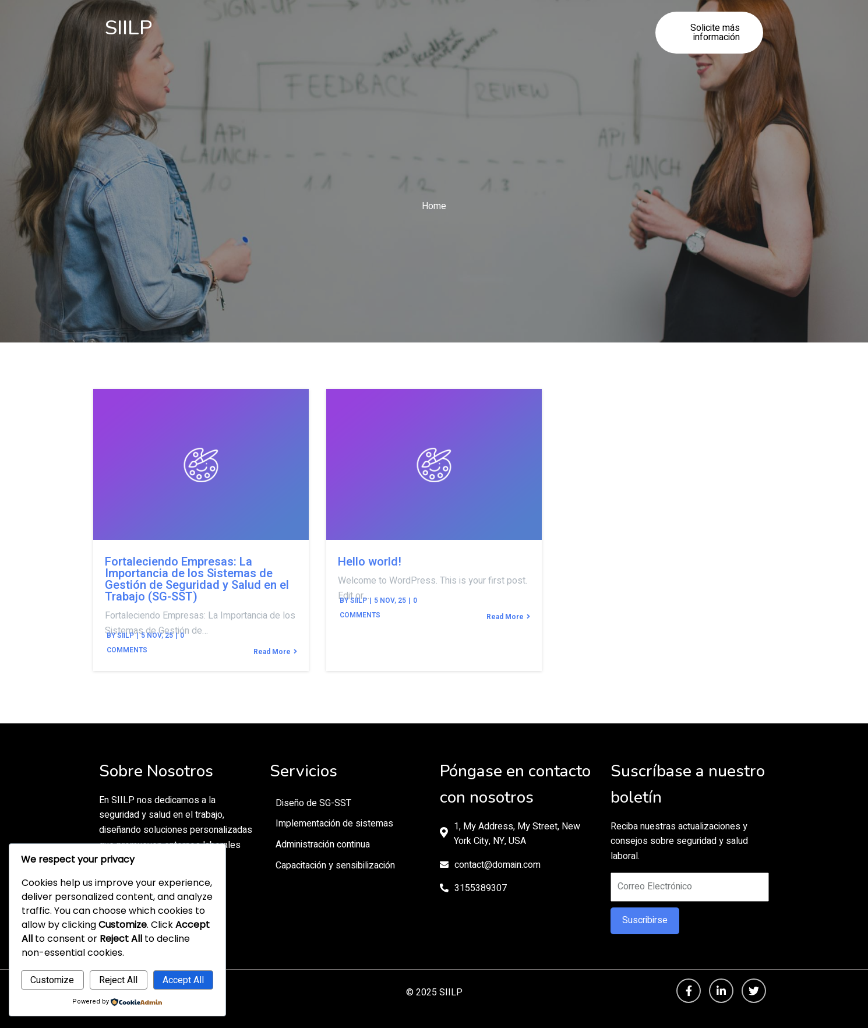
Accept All (183, 980)
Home (434, 206)
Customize (52, 980)
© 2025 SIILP (434, 992)
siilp (125, 635)
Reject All (118, 980)
